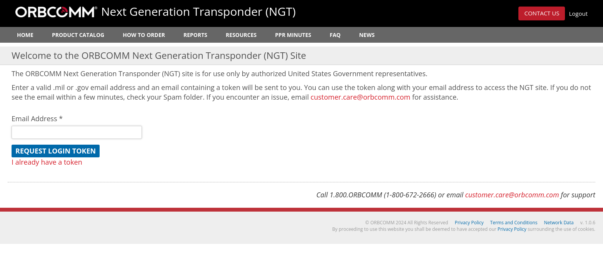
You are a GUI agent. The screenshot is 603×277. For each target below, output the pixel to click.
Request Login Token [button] (55, 150)
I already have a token (47, 162)
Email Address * (37, 118)
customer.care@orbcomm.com (360, 97)
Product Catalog (78, 34)
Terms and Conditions (514, 222)
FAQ (335, 34)
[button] (541, 13)
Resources (241, 34)
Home (25, 34)
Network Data (559, 222)
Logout (578, 13)
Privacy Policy (469, 222)
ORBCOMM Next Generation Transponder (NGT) (56, 12)
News (367, 34)
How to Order (144, 34)
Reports (195, 34)
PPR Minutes (293, 34)
